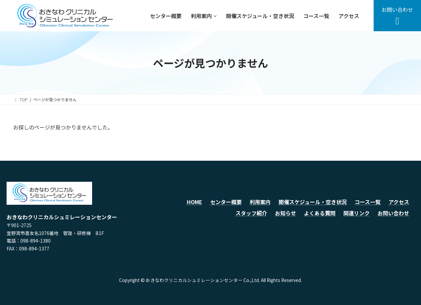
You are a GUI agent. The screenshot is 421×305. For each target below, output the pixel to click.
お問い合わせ (393, 213)
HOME (194, 202)
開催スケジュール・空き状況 (313, 202)
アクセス (398, 202)
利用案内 (260, 202)
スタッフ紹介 (251, 213)
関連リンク (356, 213)
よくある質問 (319, 213)
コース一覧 (368, 202)
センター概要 (226, 202)
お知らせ (285, 213)
